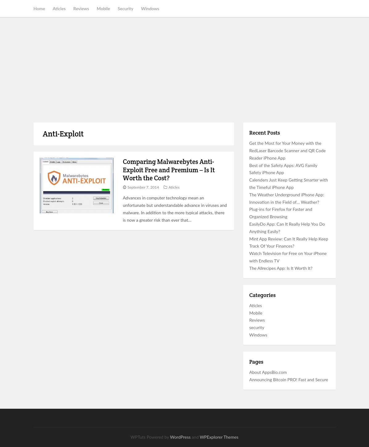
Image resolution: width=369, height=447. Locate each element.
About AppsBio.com (268, 372)
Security (125, 8)
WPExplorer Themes (219, 437)
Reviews (81, 8)
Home (39, 8)
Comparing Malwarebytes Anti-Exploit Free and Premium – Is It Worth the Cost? (169, 169)
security (256, 327)
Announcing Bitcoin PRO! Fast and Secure (288, 379)
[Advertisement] (184, 70)
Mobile (103, 8)
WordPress (180, 437)
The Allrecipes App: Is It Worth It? (281, 268)
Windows (150, 8)
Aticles (59, 8)
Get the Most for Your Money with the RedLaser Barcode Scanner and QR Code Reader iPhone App (287, 150)
